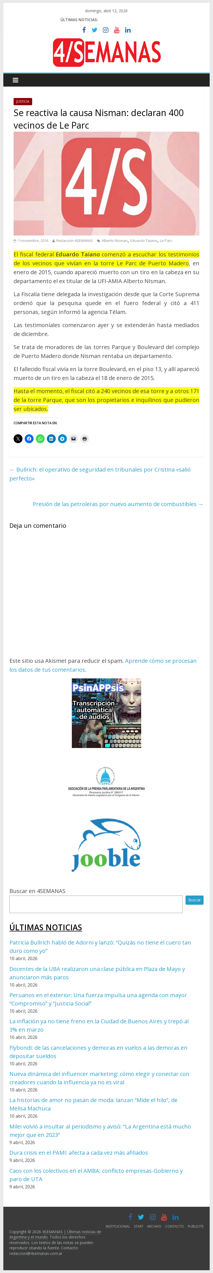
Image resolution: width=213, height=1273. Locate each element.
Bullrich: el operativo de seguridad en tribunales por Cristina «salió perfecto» (100, 474)
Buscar (194, 899)
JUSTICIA (22, 101)
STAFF (138, 1226)
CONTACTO (174, 1226)
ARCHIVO (154, 1226)
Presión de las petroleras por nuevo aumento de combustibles (118, 504)
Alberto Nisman (115, 240)
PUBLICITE (196, 1226)
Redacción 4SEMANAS (74, 240)
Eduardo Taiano (143, 240)
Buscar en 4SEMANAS (37, 891)
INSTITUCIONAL (118, 1226)
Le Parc (166, 240)
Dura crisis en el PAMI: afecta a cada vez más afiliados (78, 1152)
